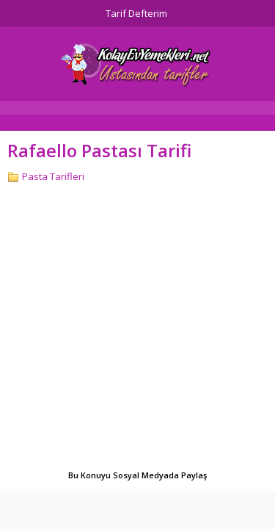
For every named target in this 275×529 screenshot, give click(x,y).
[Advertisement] (137, 328)
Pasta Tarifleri (53, 176)
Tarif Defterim (136, 13)
